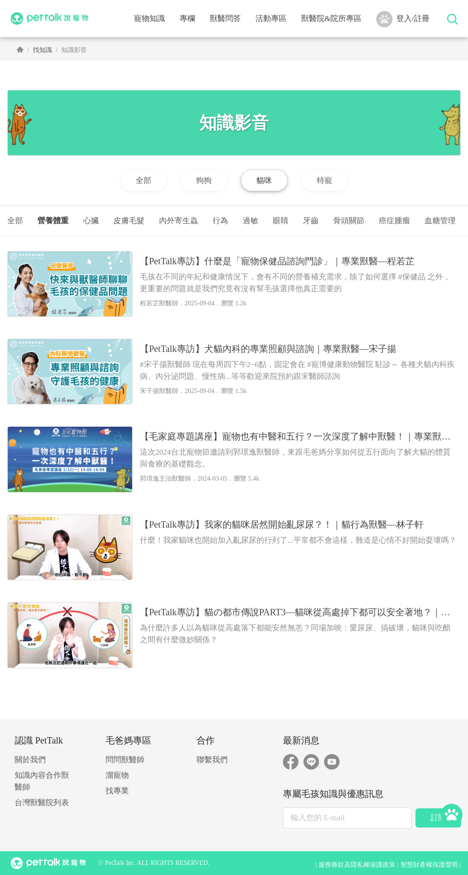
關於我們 (30, 759)
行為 (220, 220)
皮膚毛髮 (128, 220)
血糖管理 (440, 220)
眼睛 (280, 220)
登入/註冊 (403, 19)
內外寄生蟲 (178, 220)
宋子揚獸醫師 (159, 391)
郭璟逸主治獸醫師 (165, 478)
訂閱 (438, 817)
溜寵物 (117, 775)
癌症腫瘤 (394, 220)
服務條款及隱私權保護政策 (357, 864)
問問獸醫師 (125, 759)
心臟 (91, 220)
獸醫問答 (225, 18)
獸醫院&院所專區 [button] (331, 18)
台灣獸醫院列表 (42, 802)
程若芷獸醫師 (159, 303)
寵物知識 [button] (149, 18)
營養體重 (53, 220)
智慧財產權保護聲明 (429, 864)
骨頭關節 (348, 220)
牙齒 (311, 220)
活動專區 (271, 18)
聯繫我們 (212, 759)
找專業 (117, 790)
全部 (15, 220)
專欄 (187, 18)
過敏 (250, 220)
